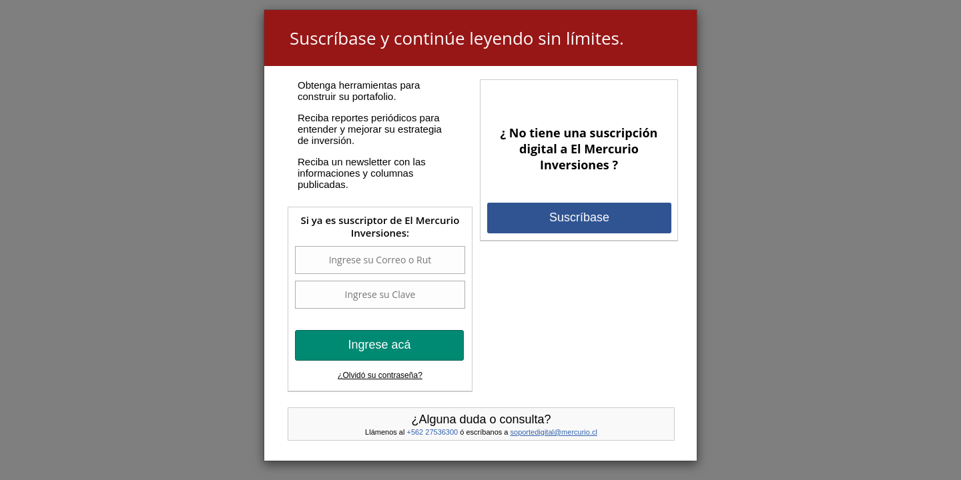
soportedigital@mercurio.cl (554, 432)
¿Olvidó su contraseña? (380, 375)
